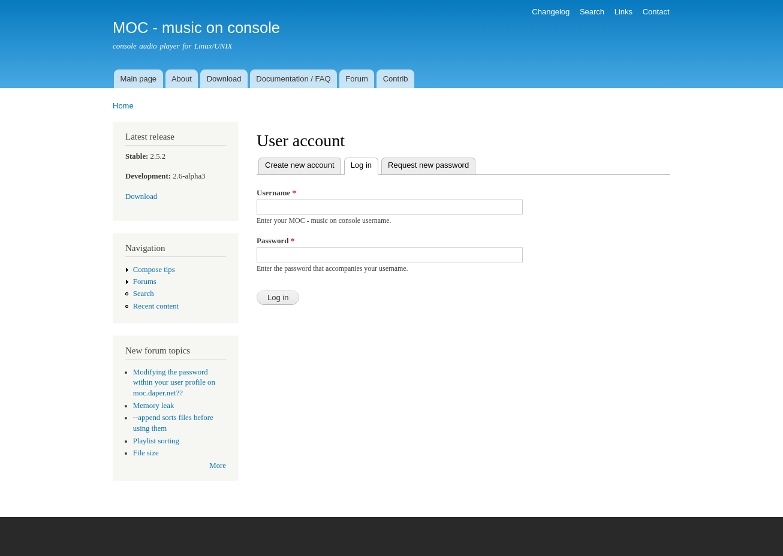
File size (146, 453)
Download (224, 78)
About (181, 78)
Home (123, 105)
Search (592, 11)
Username (276, 192)
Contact (656, 11)
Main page (138, 78)
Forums (144, 281)
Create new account (300, 165)
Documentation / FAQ (293, 78)
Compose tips (154, 269)
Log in (364, 164)
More (217, 465)
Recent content (156, 306)
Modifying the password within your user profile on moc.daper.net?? (174, 383)
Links (624, 11)
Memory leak (153, 405)
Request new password (428, 165)
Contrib (395, 78)
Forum (356, 78)
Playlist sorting (156, 441)
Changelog (551, 11)
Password (275, 240)
